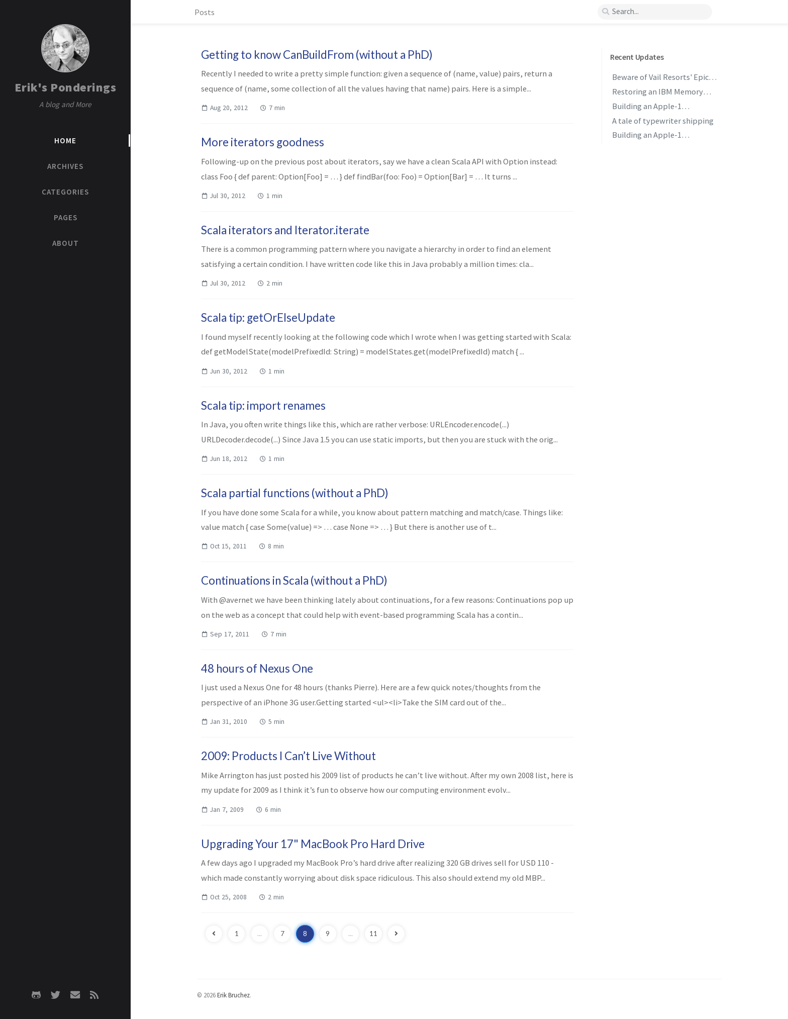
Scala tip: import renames (263, 405)
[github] (36, 995)
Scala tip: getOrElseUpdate (268, 317)
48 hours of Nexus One (257, 668)
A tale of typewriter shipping (663, 121)
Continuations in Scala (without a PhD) (294, 580)
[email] (74, 995)
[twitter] (55, 995)
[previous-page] (214, 934)
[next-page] (396, 934)
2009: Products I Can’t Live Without (288, 756)
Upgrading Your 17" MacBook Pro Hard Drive (313, 844)
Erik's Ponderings (66, 87)
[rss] (94, 995)
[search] (655, 12)
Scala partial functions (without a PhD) (294, 493)
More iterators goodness (262, 142)
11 (373, 934)
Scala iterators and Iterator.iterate (285, 230)
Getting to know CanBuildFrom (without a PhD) (317, 54)
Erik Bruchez (233, 995)
